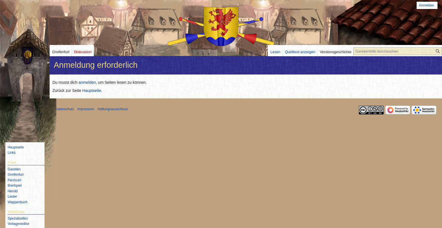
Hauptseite (91, 90)
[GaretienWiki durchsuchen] (397, 51)
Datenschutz (64, 109)
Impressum (86, 109)
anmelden (87, 82)
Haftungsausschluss (113, 109)
